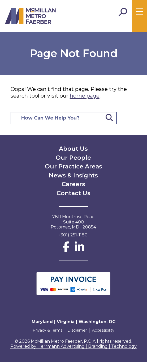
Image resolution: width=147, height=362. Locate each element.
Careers (73, 184)
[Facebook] (66, 249)
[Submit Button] (109, 118)
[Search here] (57, 118)
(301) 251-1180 (73, 234)
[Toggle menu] (139, 11)
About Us (73, 148)
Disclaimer (77, 330)
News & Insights (73, 175)
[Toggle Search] (123, 12)
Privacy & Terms (47, 330)
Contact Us (73, 193)
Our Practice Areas (73, 166)
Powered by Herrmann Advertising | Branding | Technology (73, 346)
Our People (73, 157)
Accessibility (104, 330)
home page (85, 96)
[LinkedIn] (79, 249)
